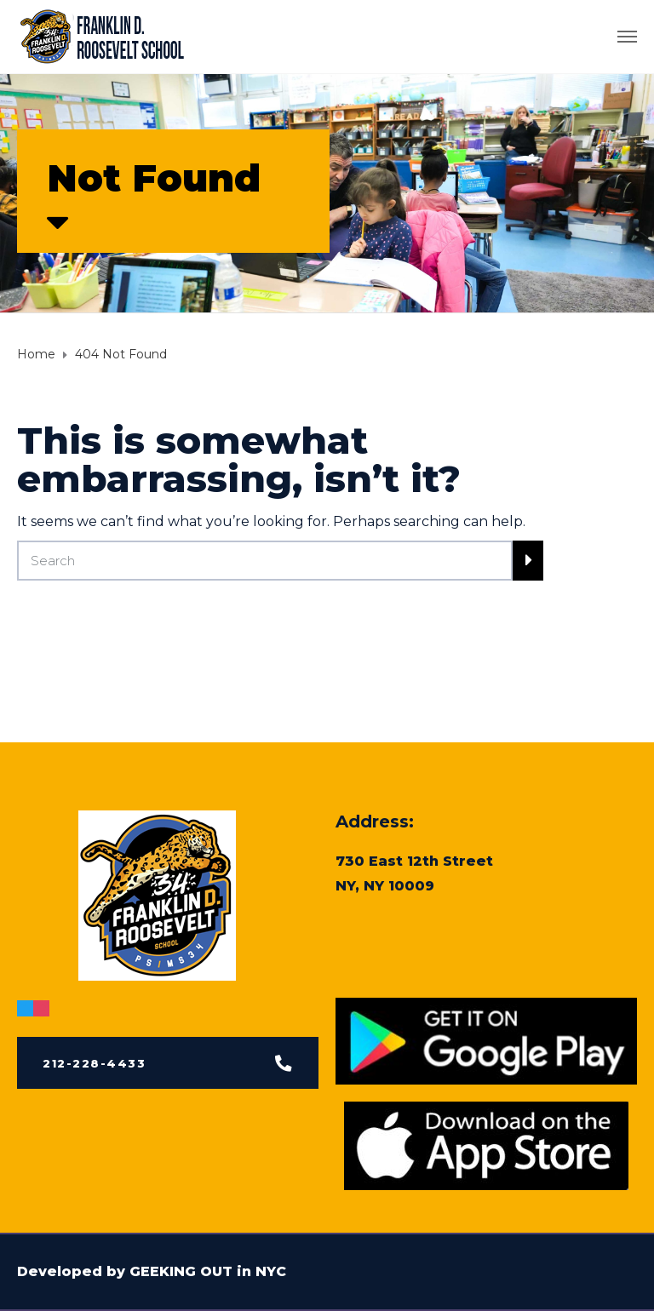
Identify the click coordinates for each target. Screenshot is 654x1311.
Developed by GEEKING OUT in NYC (151, 1271)
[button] (168, 1064)
